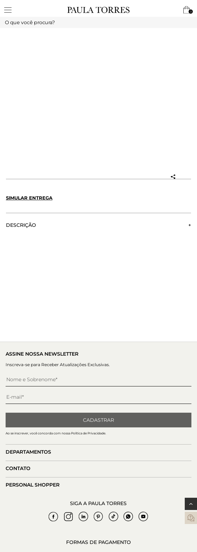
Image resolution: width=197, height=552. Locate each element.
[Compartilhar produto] (173, 177)
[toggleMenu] (11, 10)
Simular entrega (29, 198)
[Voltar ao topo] (191, 504)
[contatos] (191, 518)
